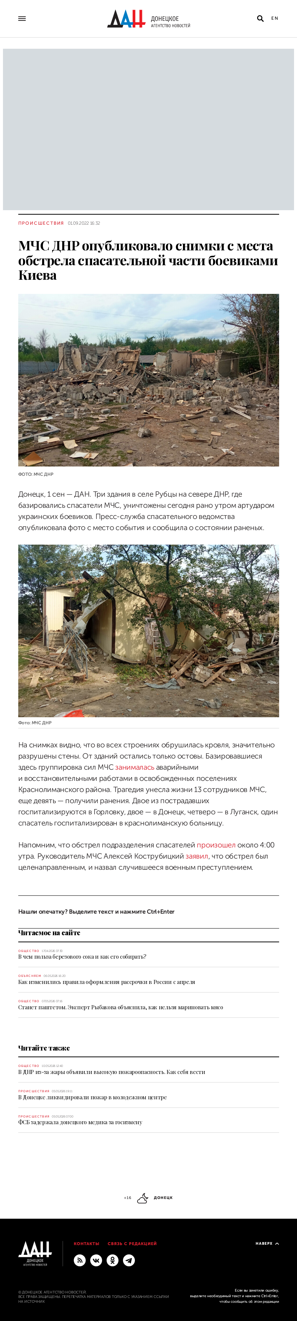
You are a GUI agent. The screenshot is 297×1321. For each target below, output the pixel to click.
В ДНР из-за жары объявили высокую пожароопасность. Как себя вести (111, 1071)
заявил (197, 856)
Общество (29, 951)
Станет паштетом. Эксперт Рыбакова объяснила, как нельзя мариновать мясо (120, 1007)
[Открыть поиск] (260, 19)
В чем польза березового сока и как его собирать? (82, 956)
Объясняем (30, 976)
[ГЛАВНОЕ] (129, 1260)
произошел (216, 845)
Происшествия (41, 223)
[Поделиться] (5, 461)
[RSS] (80, 1260)
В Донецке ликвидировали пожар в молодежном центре (92, 1097)
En (275, 18)
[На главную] (148, 18)
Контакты (86, 1243)
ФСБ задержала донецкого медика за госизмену (80, 1122)
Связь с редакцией (132, 1243)
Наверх (267, 1243)
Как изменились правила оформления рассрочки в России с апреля (106, 981)
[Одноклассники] (113, 1260)
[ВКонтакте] (96, 1260)
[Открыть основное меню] (22, 19)
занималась (134, 767)
